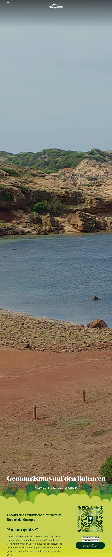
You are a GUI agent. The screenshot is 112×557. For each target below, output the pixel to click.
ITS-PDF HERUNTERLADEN (90, 545)
